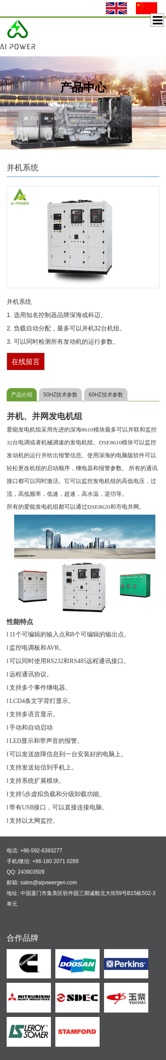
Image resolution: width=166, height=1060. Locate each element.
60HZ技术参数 (106, 395)
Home (52, 118)
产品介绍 (21, 395)
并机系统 (104, 118)
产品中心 (76, 118)
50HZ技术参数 (60, 395)
